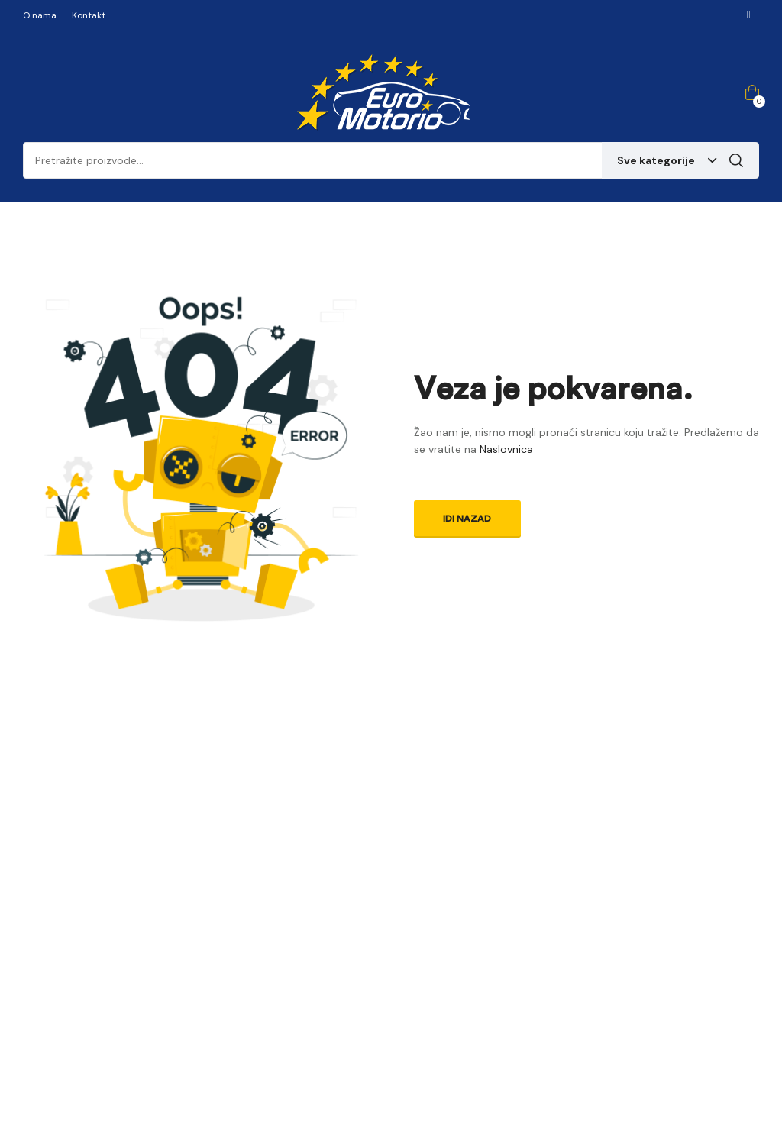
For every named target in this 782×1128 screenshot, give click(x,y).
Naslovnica (506, 449)
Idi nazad (467, 518)
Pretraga (736, 160)
